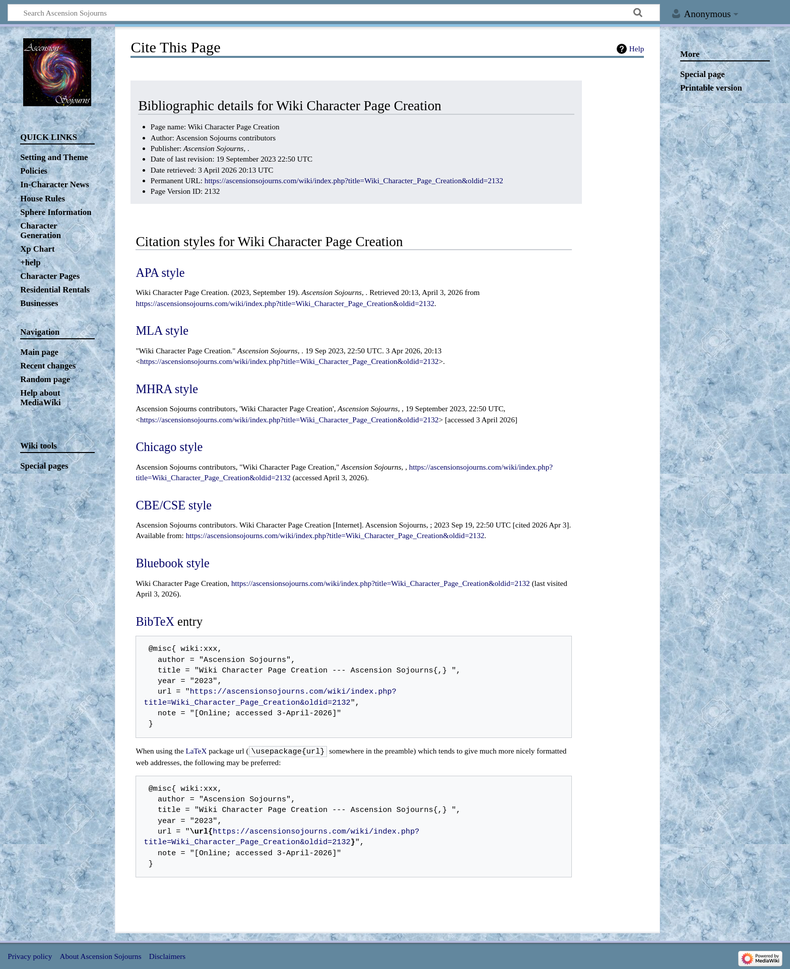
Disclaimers (167, 955)
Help (636, 48)
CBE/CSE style (174, 505)
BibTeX (155, 621)
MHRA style (167, 389)
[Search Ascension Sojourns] (333, 13)
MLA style (162, 330)
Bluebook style (173, 563)
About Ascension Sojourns (101, 955)
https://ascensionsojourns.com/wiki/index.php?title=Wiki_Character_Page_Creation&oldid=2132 (354, 180)
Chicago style (169, 447)
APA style (160, 272)
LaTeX (196, 751)
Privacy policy (30, 955)
